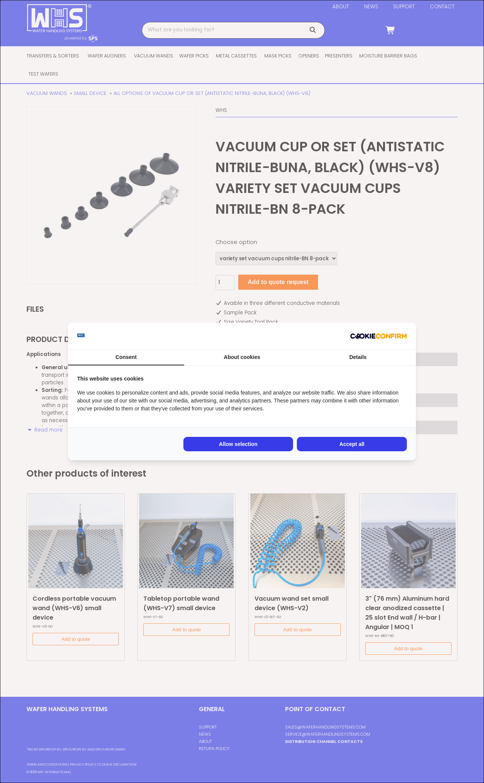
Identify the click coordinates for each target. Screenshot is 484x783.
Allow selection (238, 444)
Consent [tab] (126, 357)
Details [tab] (358, 357)
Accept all (352, 444)
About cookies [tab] (242, 357)
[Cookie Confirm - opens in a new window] (378, 336)
